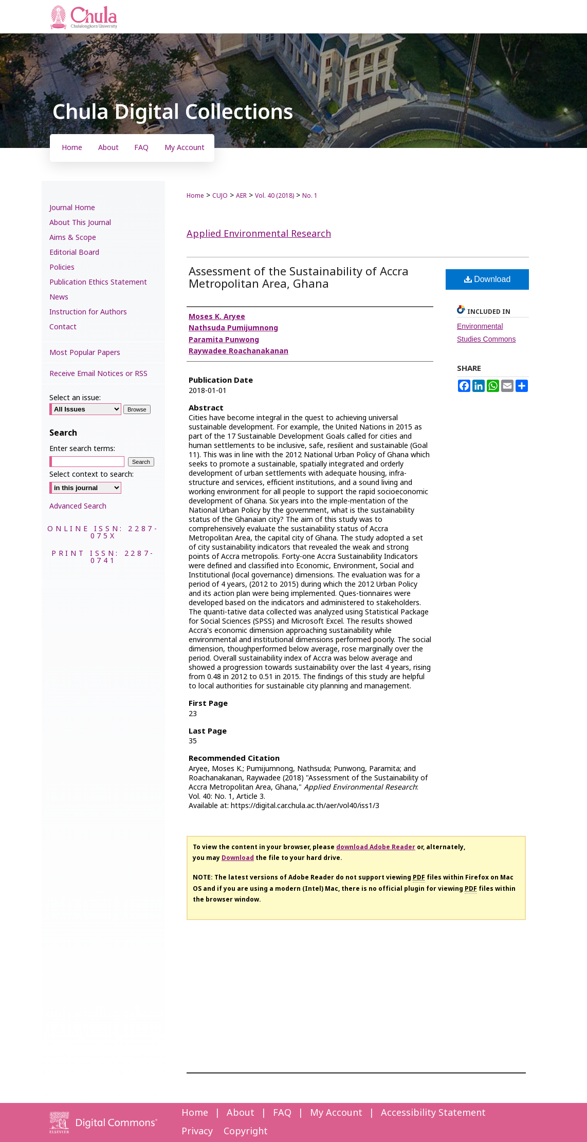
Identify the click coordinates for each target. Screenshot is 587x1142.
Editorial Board (74, 252)
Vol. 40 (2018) (274, 195)
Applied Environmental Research (259, 234)
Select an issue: (75, 397)
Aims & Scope (72, 237)
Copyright (246, 1131)
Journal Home (72, 207)
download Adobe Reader (375, 847)
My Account (336, 1113)
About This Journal (80, 222)
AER (241, 195)
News (58, 297)
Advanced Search (77, 506)
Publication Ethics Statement (98, 282)
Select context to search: (91, 474)
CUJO (220, 195)
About (240, 1113)
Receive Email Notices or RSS (98, 373)
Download (487, 279)
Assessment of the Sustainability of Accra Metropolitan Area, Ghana (299, 278)
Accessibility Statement (433, 1113)
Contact (63, 327)
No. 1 (310, 195)
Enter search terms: (82, 448)
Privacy (197, 1131)
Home (195, 195)
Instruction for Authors (88, 312)
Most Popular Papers (84, 352)
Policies (62, 267)
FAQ (282, 1113)
